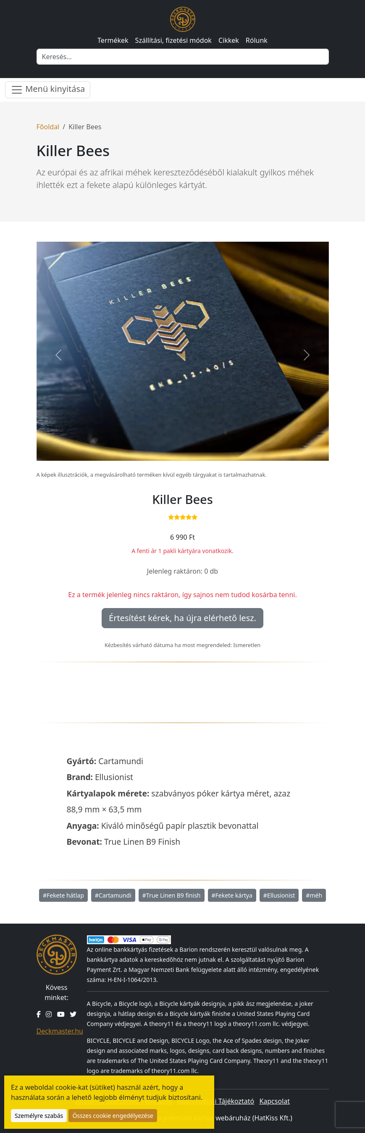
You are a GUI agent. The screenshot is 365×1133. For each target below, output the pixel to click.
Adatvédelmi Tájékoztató (215, 1101)
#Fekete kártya (232, 895)
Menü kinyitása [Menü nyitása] (48, 89)
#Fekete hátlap (63, 895)
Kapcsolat (274, 1101)
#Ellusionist (279, 895)
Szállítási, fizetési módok (173, 40)
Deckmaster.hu (60, 1031)
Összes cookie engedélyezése (112, 1116)
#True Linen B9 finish (171, 895)
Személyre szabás (39, 1116)
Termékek (113, 40)
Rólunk (257, 40)
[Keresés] (183, 57)
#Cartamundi (113, 895)
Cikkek (228, 40)
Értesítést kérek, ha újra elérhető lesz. (182, 618)
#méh (314, 895)
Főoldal (48, 126)
